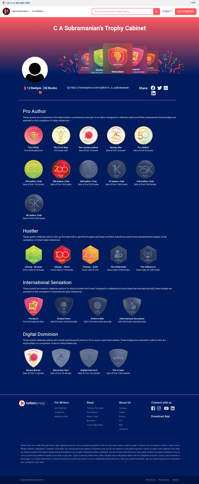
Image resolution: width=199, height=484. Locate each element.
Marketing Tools (61, 416)
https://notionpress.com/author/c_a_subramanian (100, 87)
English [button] (166, 11)
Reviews (122, 416)
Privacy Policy (164, 480)
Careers (122, 412)
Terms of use (150, 480)
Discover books (21, 11)
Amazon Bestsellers (95, 425)
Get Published (60, 408)
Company (123, 408)
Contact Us (123, 429)
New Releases (92, 412)
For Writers (38, 11)
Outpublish (59, 412)
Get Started (185, 12)
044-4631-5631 (23, 3)
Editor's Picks (92, 416)
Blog (120, 425)
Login (193, 2)
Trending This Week (95, 408)
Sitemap (176, 480)
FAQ (120, 421)
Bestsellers (91, 421)
